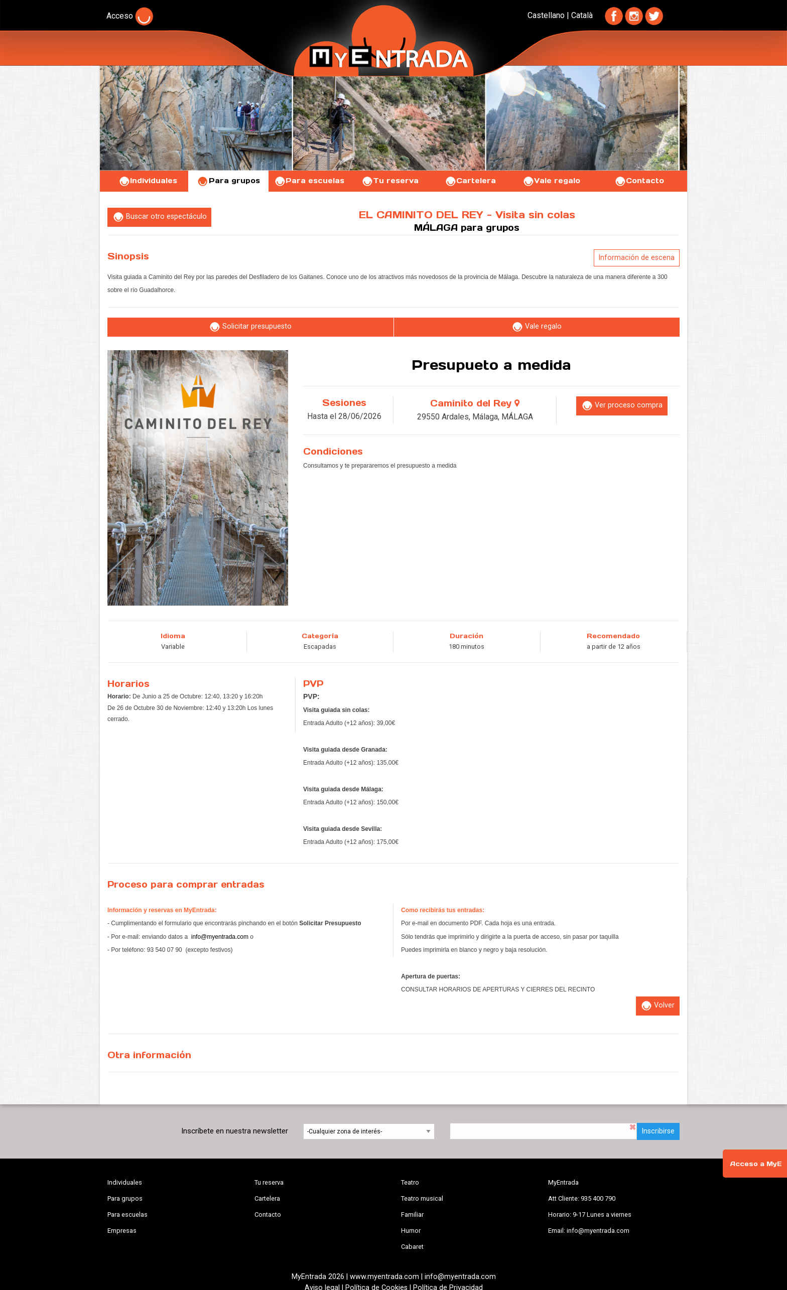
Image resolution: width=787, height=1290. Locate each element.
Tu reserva (390, 180)
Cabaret (412, 1246)
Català (582, 15)
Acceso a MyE (755, 1164)
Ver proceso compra (622, 405)
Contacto (639, 180)
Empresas (122, 1230)
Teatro (410, 1182)
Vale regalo (551, 180)
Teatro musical (422, 1198)
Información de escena (636, 257)
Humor (411, 1230)
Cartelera (470, 180)
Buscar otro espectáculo (159, 217)
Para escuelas (309, 180)
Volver (657, 1006)
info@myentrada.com (219, 936)
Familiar (412, 1214)
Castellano (546, 15)
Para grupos (228, 180)
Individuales (147, 180)
